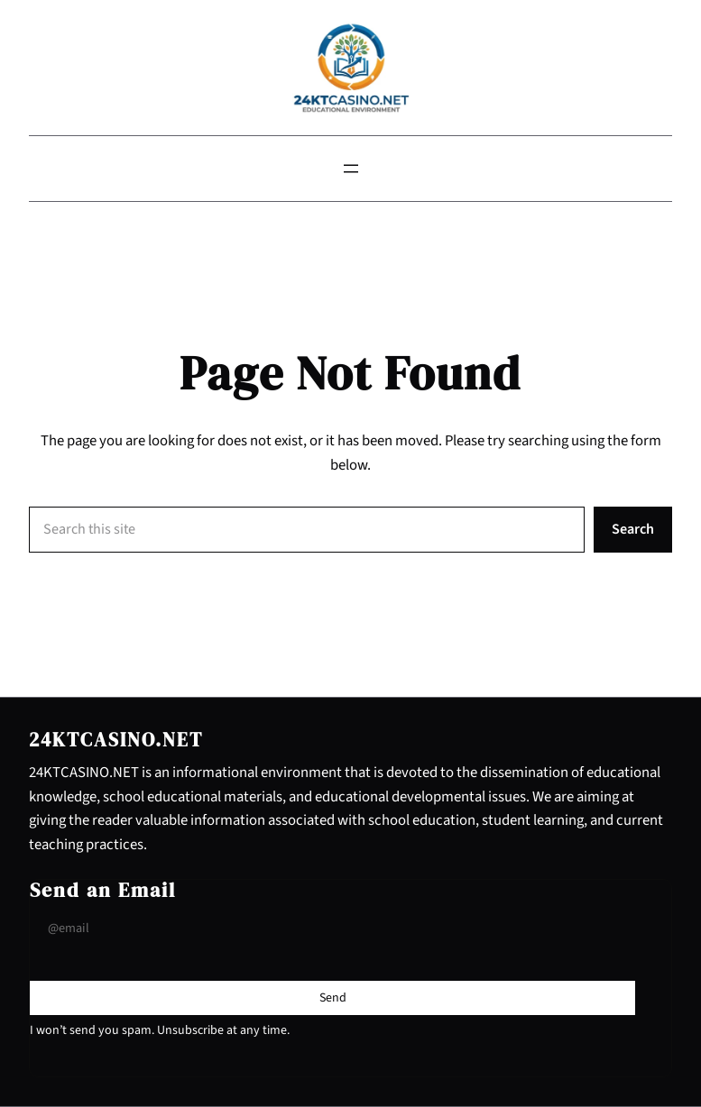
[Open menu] (351, 168)
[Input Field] (332, 929)
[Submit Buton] (332, 998)
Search (633, 528)
